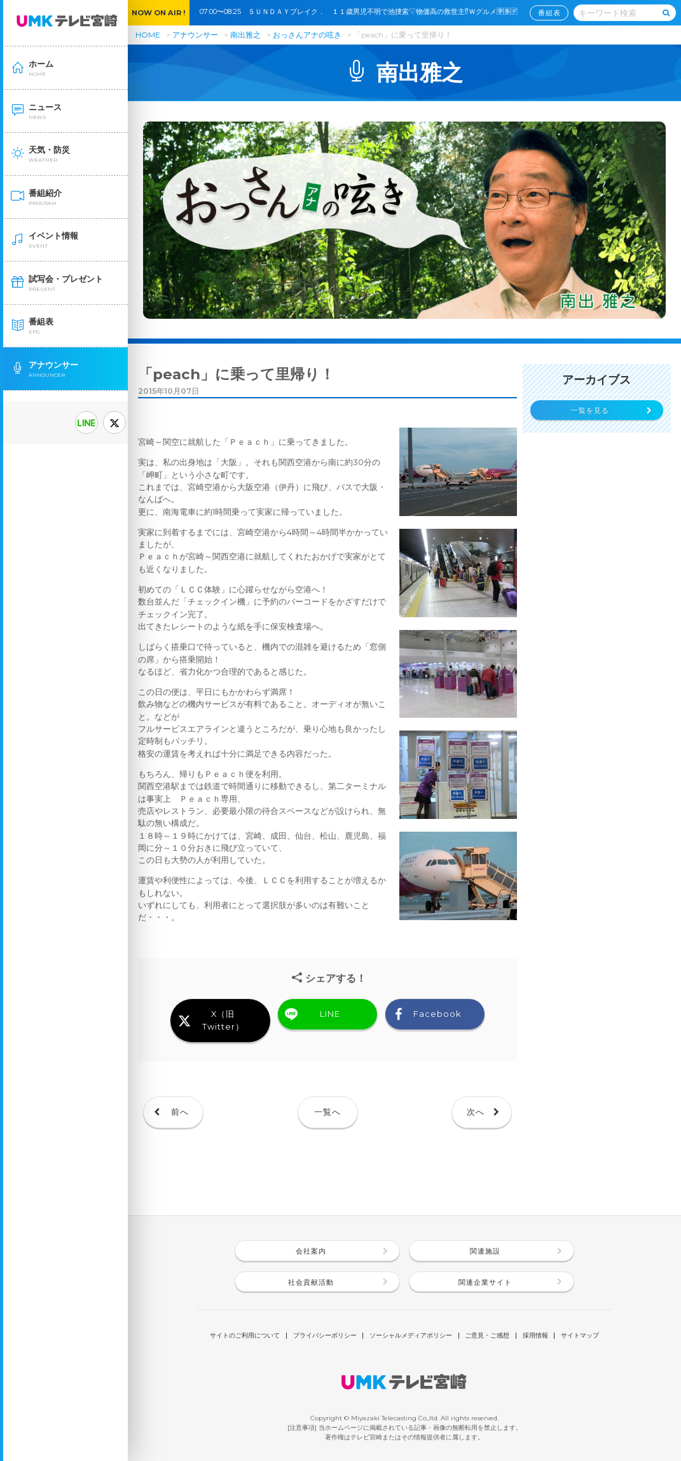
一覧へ (327, 1112)
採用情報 (535, 1335)
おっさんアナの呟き (308, 34)
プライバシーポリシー (325, 1335)
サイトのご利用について (245, 1335)
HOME (147, 34)
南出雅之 (245, 34)
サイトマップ (580, 1335)
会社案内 (311, 1251)
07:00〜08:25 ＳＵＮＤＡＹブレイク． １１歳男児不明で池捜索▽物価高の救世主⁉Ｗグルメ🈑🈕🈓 (362, 11)
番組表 (549, 12)
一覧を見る (590, 410)
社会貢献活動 (311, 1282)
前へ (180, 1112)
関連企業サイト (485, 1282)
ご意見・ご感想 (487, 1335)
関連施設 (485, 1251)
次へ (476, 1112)
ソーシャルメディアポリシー (410, 1335)
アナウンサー (195, 34)
